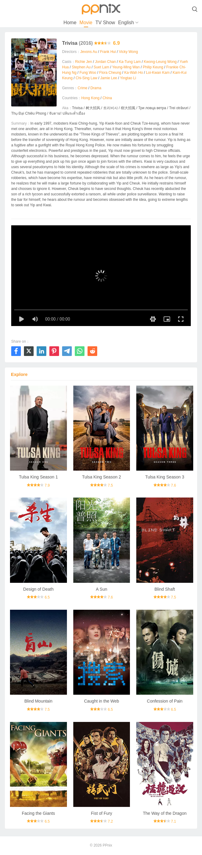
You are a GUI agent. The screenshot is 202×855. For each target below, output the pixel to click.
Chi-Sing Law (86, 78)
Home (70, 22)
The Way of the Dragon (165, 813)
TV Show (105, 22)
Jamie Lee (108, 78)
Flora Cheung (110, 72)
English (126, 22)
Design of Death (38, 589)
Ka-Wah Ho (133, 72)
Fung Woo (87, 72)
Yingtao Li (128, 78)
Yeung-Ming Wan (126, 67)
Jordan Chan (105, 62)
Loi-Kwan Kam (158, 72)
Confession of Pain (165, 701)
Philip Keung (153, 67)
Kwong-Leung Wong (160, 62)
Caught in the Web (101, 701)
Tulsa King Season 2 (101, 477)
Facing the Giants (38, 813)
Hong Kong (90, 98)
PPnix (107, 845)
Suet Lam (101, 67)
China (107, 98)
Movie (85, 22)
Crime (82, 88)
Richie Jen (83, 62)
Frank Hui (108, 52)
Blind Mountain (38, 701)
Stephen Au (81, 67)
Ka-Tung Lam (130, 62)
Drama (95, 88)
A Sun (101, 589)
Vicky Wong (128, 52)
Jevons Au (88, 52)
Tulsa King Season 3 (164, 477)
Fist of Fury (101, 813)
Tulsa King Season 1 (38, 477)
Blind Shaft (164, 589)
